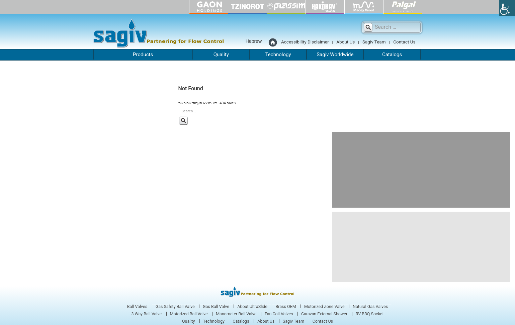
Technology (278, 54)
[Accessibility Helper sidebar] (507, 8)
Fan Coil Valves (279, 314)
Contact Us (404, 41)
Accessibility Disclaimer (305, 41)
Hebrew (254, 41)
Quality (221, 54)
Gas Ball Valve (216, 306)
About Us (345, 41)
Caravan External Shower (324, 314)
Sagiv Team (374, 41)
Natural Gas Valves (370, 306)
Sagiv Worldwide (335, 54)
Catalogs (392, 54)
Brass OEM (285, 306)
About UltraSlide (252, 306)
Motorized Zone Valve (324, 306)
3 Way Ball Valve (146, 314)
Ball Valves (137, 306)
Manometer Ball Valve (236, 314)
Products (143, 54)
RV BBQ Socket (370, 314)
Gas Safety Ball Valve (175, 306)
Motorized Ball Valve (189, 314)
